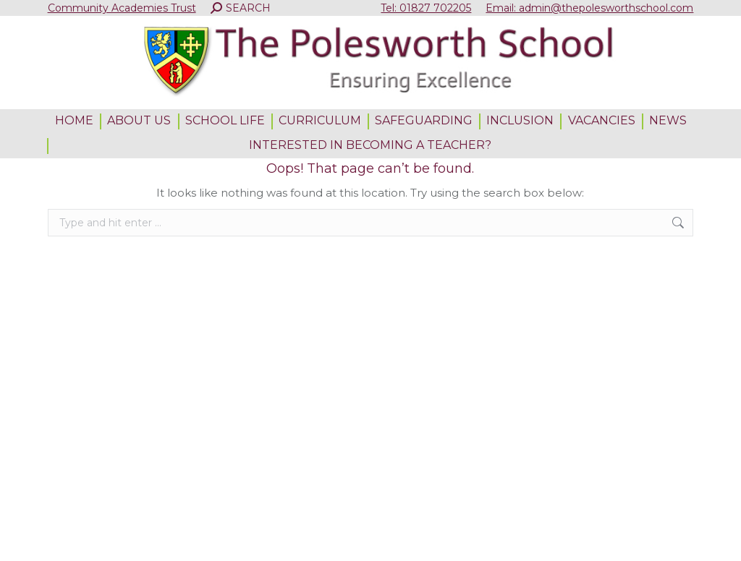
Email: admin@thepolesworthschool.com (589, 7)
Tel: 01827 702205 (426, 7)
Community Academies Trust (122, 7)
